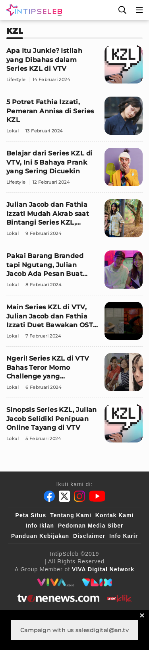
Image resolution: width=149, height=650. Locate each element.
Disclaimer (89, 536)
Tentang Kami (70, 515)
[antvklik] (119, 598)
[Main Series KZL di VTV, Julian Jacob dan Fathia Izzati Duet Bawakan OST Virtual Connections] (74, 324)
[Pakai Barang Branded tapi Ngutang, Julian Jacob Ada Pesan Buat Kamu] (74, 272)
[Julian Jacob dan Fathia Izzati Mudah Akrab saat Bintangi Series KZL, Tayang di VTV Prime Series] (74, 221)
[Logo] (32, 10)
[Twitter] (64, 496)
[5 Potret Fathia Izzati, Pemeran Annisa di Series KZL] (74, 119)
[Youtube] (97, 496)
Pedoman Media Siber (90, 525)
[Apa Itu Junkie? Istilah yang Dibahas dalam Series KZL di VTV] (74, 67)
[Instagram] (79, 496)
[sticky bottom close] (142, 615)
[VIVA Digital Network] (103, 569)
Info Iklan (40, 525)
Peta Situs (30, 515)
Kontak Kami (114, 515)
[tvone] (58, 598)
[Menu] (139, 10)
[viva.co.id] (55, 582)
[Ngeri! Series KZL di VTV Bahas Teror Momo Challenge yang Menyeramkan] (74, 375)
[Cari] (122, 10)
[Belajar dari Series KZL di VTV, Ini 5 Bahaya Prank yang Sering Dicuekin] (74, 170)
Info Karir (123, 536)
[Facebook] (49, 496)
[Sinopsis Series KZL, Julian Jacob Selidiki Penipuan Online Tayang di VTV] (74, 426)
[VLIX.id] (97, 582)
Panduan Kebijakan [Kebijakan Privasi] (40, 536)
